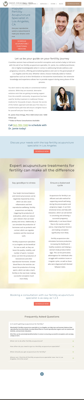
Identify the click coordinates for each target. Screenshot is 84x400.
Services (43, 4)
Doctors (32, 4)
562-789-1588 (20, 125)
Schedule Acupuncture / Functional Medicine (21, 45)
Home (25, 4)
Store (53, 4)
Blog (61, 4)
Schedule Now (73, 4)
